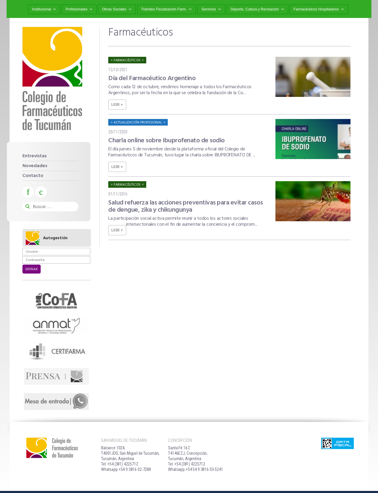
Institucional (44, 10)
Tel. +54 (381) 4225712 (119, 464)
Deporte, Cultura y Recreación (257, 10)
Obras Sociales (117, 10)
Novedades (34, 166)
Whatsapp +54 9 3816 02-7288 (126, 469)
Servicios (211, 10)
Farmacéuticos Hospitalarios (319, 10)
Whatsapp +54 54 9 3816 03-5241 (195, 469)
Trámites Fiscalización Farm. (166, 10)
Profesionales (79, 10)
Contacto (32, 176)
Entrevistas (34, 156)
